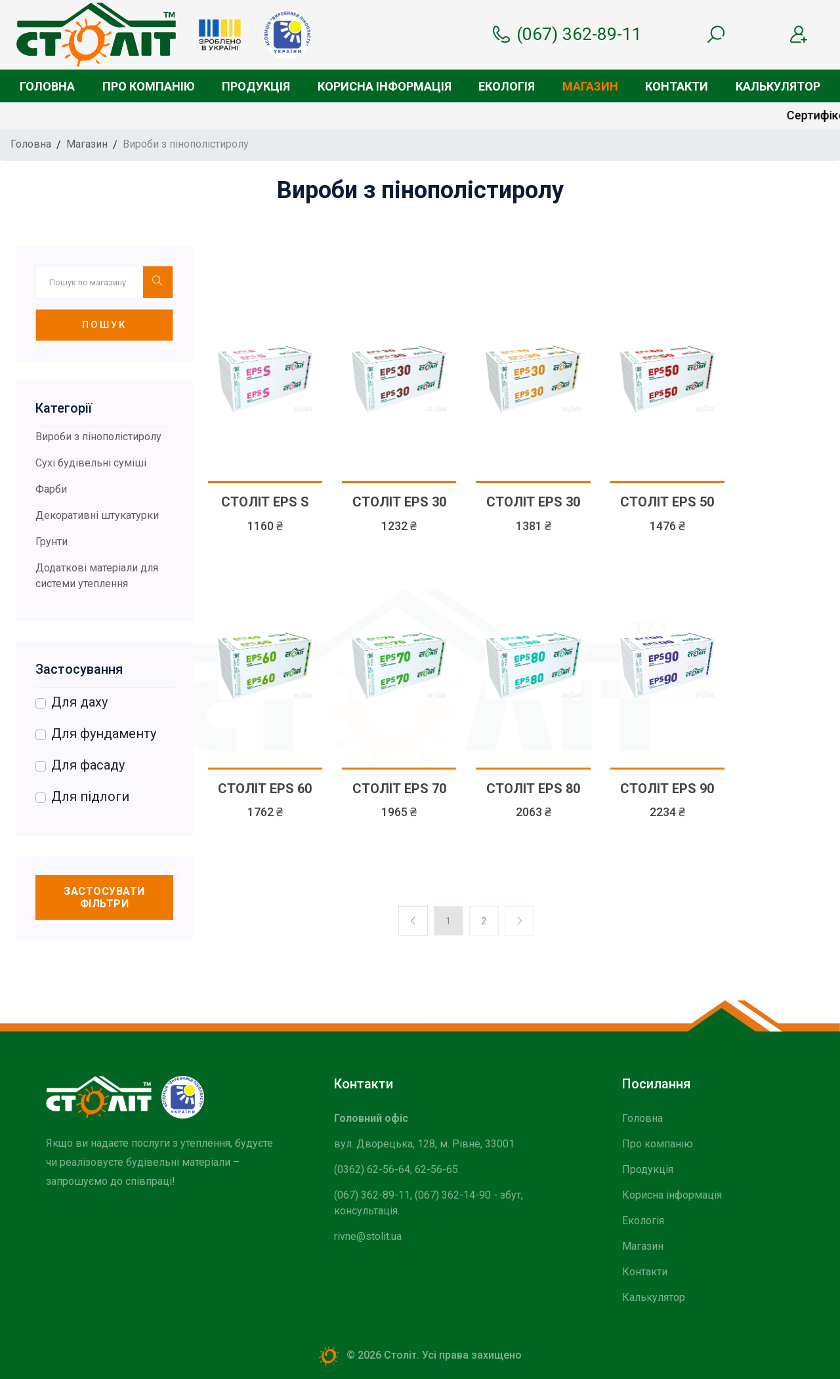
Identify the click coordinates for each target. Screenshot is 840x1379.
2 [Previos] (483, 921)
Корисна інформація (385, 86)
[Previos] (519, 921)
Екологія (506, 86)
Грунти (51, 541)
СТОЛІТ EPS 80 (533, 788)
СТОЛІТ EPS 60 (265, 788)
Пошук (104, 325)
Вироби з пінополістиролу (98, 436)
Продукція (256, 86)
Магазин (590, 86)
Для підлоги (90, 796)
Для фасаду (88, 765)
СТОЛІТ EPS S (265, 502)
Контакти (676, 86)
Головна (47, 86)
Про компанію (148, 86)
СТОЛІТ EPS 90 (667, 788)
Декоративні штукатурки (97, 515)
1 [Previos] (448, 921)
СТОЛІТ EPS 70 (399, 788)
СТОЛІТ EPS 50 (667, 502)
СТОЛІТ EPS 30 (399, 502)
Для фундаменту (103, 733)
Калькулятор (778, 86)
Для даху (79, 702)
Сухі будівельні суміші (90, 463)
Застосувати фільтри (104, 897)
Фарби (51, 489)
